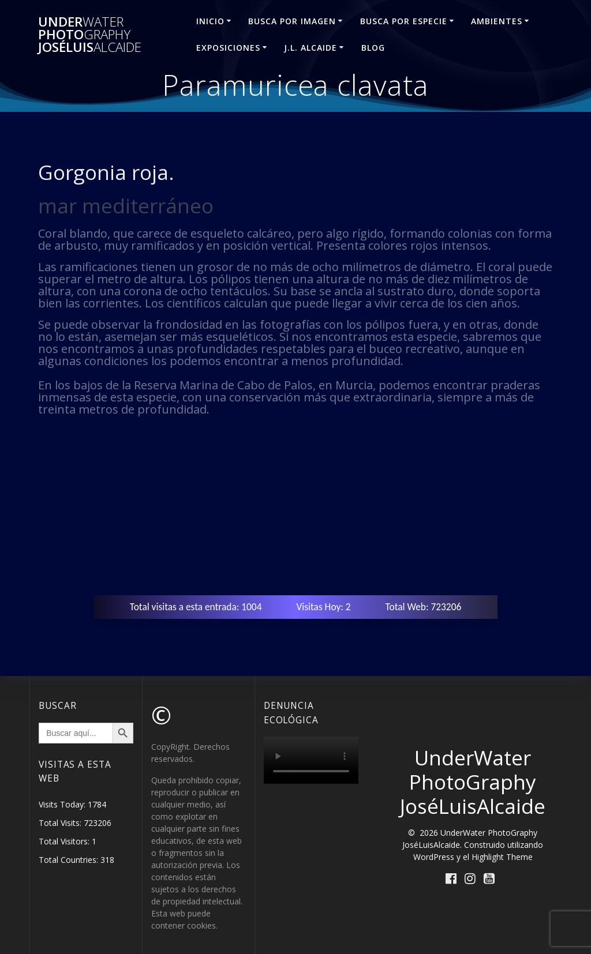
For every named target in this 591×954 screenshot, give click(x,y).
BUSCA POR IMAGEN (292, 21)
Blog (373, 47)
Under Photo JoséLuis (89, 35)
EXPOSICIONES (228, 47)
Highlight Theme (502, 856)
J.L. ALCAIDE (310, 47)
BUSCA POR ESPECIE (403, 21)
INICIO (210, 21)
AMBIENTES (496, 21)
